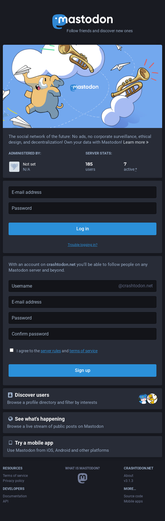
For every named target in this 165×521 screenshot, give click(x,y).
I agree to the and (57, 351)
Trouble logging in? (83, 245)
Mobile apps (133, 501)
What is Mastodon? (82, 468)
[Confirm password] (82, 334)
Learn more (136, 142)
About (128, 476)
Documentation (15, 496)
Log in (82, 228)
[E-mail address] (82, 302)
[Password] (82, 318)
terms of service (83, 351)
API (5, 501)
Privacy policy (13, 481)
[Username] (82, 286)
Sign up (82, 370)
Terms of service (15, 476)
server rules (51, 351)
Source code (133, 496)
